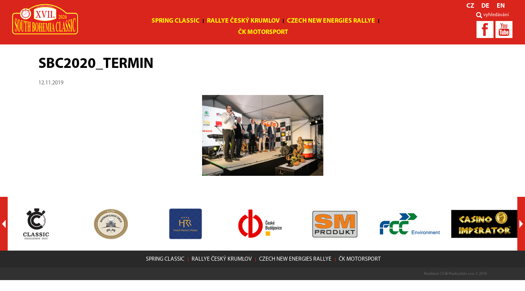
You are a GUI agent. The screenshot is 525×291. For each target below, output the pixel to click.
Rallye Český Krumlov (243, 21)
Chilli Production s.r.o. (457, 274)
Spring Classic (176, 21)
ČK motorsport (263, 32)
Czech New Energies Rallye (331, 21)
